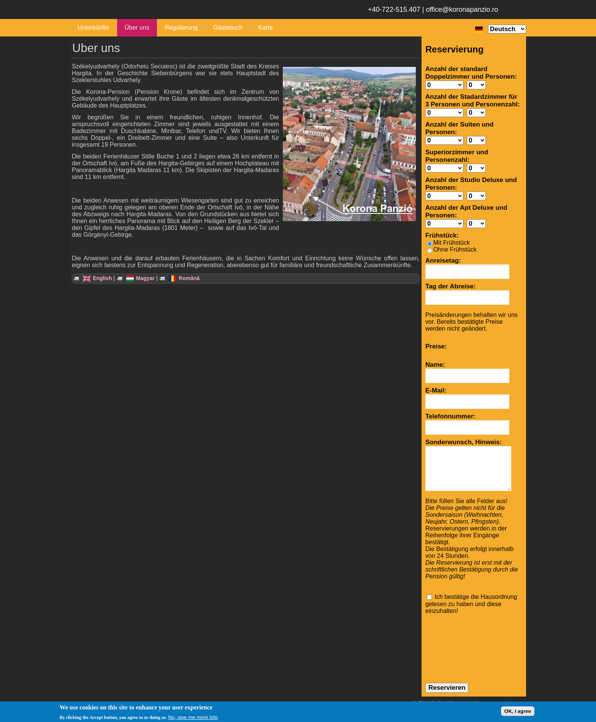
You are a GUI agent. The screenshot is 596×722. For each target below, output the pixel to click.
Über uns (137, 27)
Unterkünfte (93, 27)
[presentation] (456, 641)
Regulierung (181, 27)
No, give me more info (193, 717)
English (97, 278)
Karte (265, 27)
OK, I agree (517, 711)
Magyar (140, 278)
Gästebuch (228, 27)
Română (184, 278)
